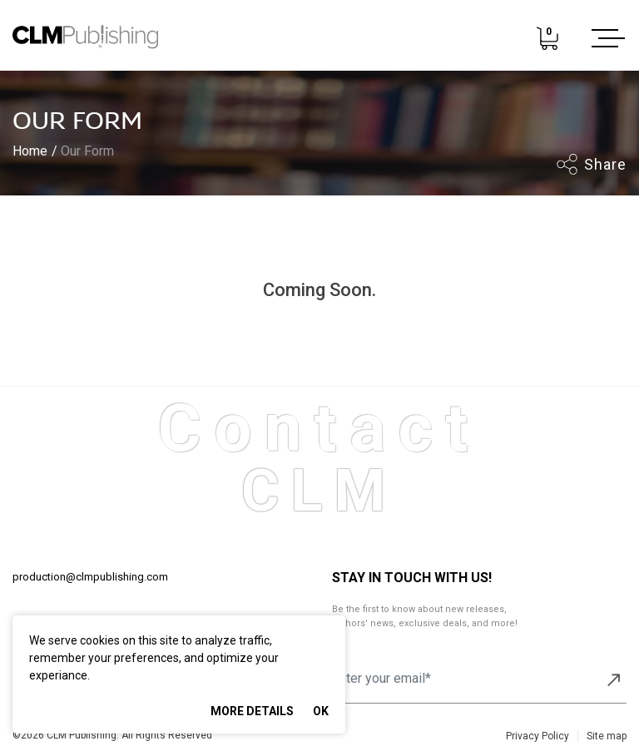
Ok (321, 711)
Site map (607, 736)
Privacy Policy (537, 736)
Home (29, 151)
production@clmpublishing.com (90, 577)
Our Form (87, 151)
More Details (252, 711)
